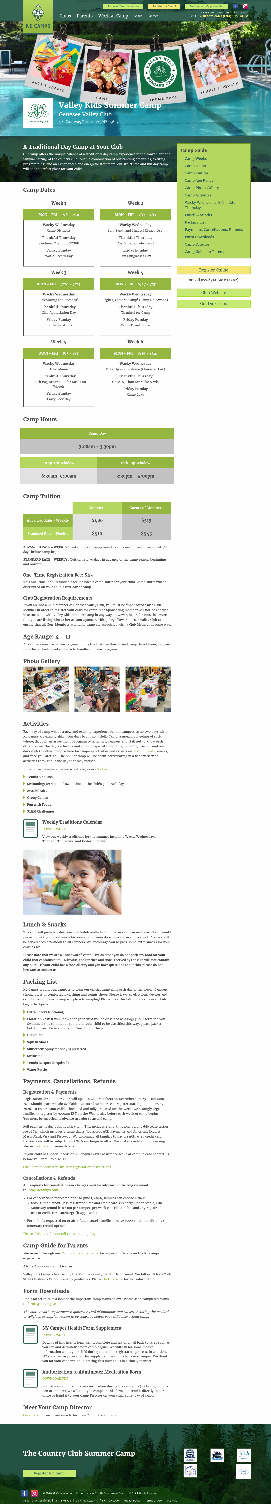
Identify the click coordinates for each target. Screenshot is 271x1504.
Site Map (171, 1500)
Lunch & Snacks (198, 215)
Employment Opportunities (207, 6)
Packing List (195, 222)
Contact (153, 16)
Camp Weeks (196, 158)
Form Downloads (199, 237)
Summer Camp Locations (123, 6)
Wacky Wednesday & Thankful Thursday (210, 205)
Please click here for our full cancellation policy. (60, 1234)
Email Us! (241, 16)
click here (41, 1146)
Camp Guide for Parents (205, 251)
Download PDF (55, 829)
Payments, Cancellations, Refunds (214, 229)
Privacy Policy (132, 1500)
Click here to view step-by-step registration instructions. (68, 1167)
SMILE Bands (144, 751)
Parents (85, 16)
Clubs (65, 16)
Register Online (213, 270)
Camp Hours (195, 166)
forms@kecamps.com (44, 1304)
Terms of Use (153, 1500)
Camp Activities (198, 195)
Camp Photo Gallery (202, 188)
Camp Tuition (196, 173)
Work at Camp (113, 16)
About (138, 16)
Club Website (213, 292)
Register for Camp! (164, 6)
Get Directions (213, 303)
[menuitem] (68, 16)
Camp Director (197, 244)
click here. (101, 769)
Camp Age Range (199, 180)
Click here (30, 1415)
